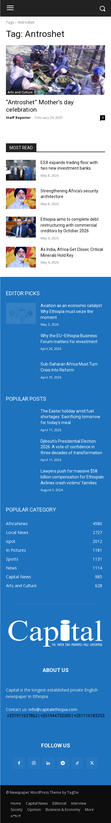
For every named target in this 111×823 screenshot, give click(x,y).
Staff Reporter (18, 117)
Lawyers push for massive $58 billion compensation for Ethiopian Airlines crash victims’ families (72, 477)
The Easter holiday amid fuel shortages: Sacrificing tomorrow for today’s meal (70, 417)
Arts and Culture (20, 92)
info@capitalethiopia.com (53, 709)
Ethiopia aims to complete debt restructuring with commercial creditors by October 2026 (70, 225)
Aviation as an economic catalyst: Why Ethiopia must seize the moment (72, 311)
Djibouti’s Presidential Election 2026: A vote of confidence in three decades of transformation (71, 447)
